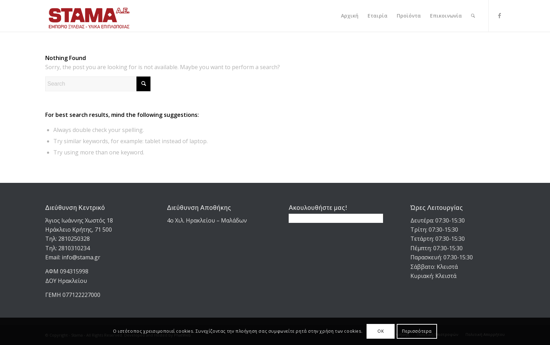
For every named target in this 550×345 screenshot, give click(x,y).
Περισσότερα (417, 331)
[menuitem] (349, 16)
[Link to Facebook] (499, 15)
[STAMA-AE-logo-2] (89, 16)
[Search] (473, 16)
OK (380, 331)
